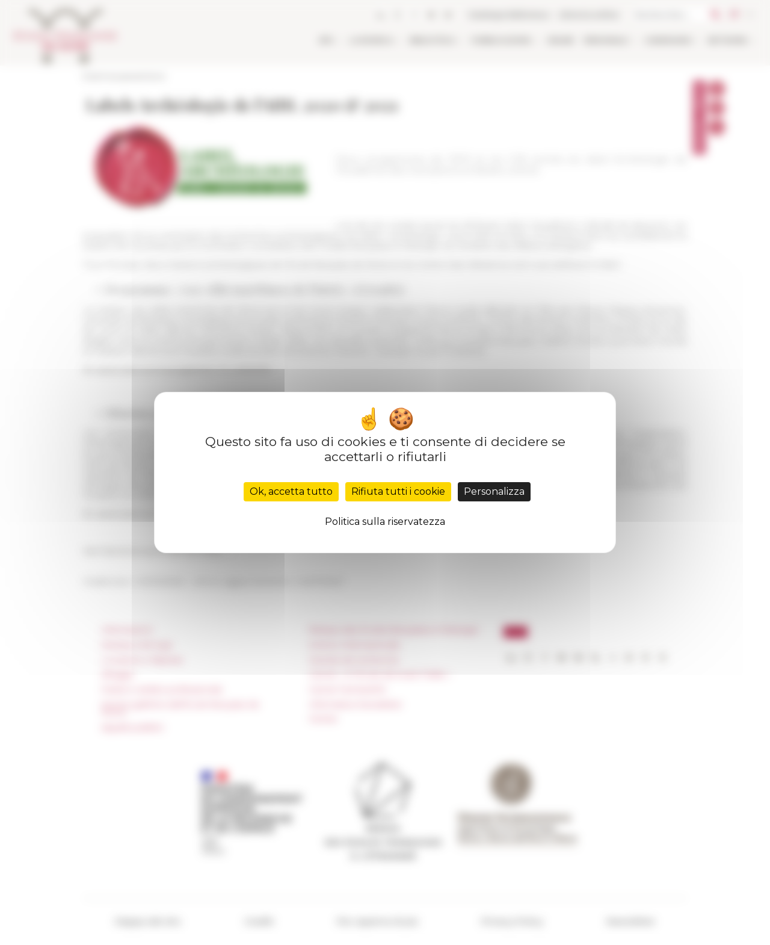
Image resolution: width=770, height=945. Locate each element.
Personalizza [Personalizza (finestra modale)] (494, 491)
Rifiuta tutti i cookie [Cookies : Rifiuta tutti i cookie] (398, 491)
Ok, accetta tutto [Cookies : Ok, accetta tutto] (291, 491)
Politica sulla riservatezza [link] (385, 521)
